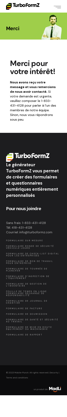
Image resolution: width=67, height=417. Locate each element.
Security (54, 372)
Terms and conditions (17, 377)
